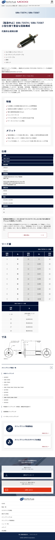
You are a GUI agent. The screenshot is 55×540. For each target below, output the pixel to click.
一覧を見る (26, 235)
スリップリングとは (7, 517)
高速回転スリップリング (9, 411)
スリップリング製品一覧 (9, 368)
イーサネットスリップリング (10, 416)
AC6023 (6, 377)
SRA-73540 (7, 380)
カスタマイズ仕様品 (7, 510)
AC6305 (6, 400)
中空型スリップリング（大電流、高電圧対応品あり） (17, 406)
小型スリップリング (8, 373)
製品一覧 (4, 507)
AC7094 (6, 390)
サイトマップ (33, 534)
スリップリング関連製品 (8, 520)
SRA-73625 (7, 382)
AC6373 (6, 385)
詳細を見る (45, 433)
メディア (4, 527)
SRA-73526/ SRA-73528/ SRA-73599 (14, 387)
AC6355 (6, 392)
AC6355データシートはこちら (25, 76)
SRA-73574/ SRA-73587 (10, 397)
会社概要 (4, 530)
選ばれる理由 (5, 514)
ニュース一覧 (5, 524)
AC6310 (6, 402)
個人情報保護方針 (23, 534)
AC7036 (6, 395)
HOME (3, 503)
